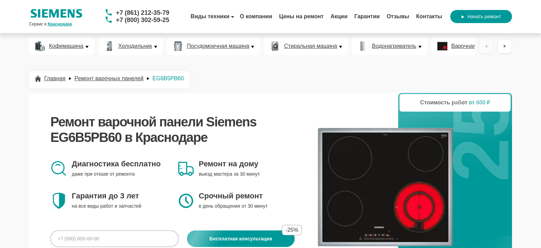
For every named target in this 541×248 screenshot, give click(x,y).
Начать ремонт (481, 16)
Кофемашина (66, 46)
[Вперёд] (505, 46)
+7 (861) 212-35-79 (142, 12)
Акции (339, 16)
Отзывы (398, 16)
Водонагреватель (394, 46)
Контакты (429, 16)
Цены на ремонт (301, 16)
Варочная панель (473, 46)
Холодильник (135, 46)
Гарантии (367, 16)
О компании (256, 16)
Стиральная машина (310, 46)
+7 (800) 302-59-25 (142, 20)
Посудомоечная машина (218, 46)
